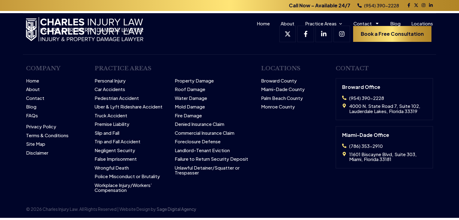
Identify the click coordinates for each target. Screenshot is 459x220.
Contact (366, 23)
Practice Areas (321, 23)
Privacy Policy (41, 126)
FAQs (32, 115)
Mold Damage (190, 106)
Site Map (35, 144)
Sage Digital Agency (176, 209)
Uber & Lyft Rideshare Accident (128, 106)
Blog (395, 23)
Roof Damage (190, 89)
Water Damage (191, 98)
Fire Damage (188, 115)
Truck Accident (111, 115)
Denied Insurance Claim (199, 124)
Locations (422, 23)
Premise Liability (112, 124)
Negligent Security (115, 150)
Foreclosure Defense (198, 141)
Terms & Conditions (47, 135)
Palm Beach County (282, 98)
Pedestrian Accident (117, 98)
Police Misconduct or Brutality (127, 176)
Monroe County (278, 106)
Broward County (279, 80)
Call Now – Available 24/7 (319, 5)
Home (263, 23)
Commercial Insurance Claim (204, 133)
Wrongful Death (112, 167)
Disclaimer (37, 153)
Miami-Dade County (283, 89)
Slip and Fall (107, 133)
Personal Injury (110, 80)
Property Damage (194, 80)
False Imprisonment (116, 159)
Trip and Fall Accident (117, 141)
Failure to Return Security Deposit (211, 159)
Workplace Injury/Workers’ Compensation (123, 188)
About (287, 23)
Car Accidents (110, 89)
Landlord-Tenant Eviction (202, 150)
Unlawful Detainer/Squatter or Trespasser (207, 170)
